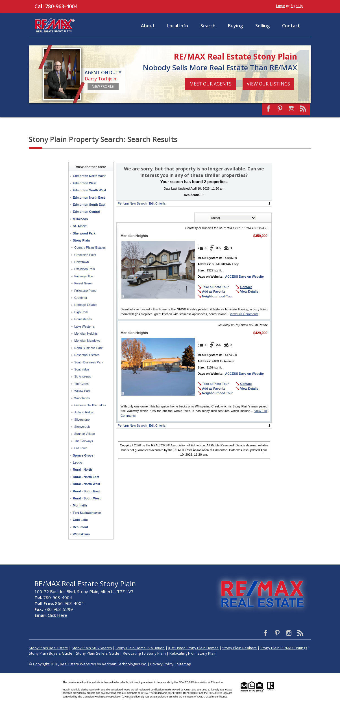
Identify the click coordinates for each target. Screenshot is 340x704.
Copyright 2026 (45, 663)
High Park (81, 312)
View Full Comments (244, 314)
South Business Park (88, 362)
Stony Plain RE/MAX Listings (283, 647)
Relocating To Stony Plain (144, 653)
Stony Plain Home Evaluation (140, 647)
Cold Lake (80, 519)
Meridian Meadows (87, 340)
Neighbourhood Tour (217, 296)
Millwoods (80, 219)
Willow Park (82, 390)
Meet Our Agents (210, 84)
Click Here (57, 615)
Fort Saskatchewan (87, 512)
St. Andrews (82, 376)
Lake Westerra (84, 326)
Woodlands (82, 398)
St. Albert (80, 226)
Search (207, 26)
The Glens (81, 383)
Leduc (77, 462)
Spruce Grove (83, 455)
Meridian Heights (86, 333)
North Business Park (88, 348)
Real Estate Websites (78, 663)
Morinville (80, 505)
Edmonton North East (89, 197)
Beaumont (80, 527)
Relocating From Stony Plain (193, 653)
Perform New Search (132, 203)
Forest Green (83, 283)
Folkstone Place (85, 290)
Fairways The (83, 276)
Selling (262, 26)
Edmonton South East (89, 204)
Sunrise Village (84, 433)
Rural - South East (86, 491)
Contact (291, 26)
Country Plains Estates (90, 247)
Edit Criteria (157, 203)
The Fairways (83, 441)
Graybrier (80, 297)
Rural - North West (86, 484)
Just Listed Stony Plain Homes (193, 647)
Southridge (81, 369)
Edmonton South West (89, 190)
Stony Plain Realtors (239, 647)
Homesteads (83, 319)
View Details (249, 291)
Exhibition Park (84, 269)
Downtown (81, 262)
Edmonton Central (86, 211)
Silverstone (82, 419)
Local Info (177, 26)
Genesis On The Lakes (90, 405)
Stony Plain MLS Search (92, 647)
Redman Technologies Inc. (124, 663)
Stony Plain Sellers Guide (97, 653)
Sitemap (184, 663)
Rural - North (82, 469)
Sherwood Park (84, 233)
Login (280, 5)
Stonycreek (82, 426)
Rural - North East (86, 477)
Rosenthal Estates (86, 355)
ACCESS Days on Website (244, 276)
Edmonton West (85, 183)
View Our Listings (268, 84)
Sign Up (297, 5)
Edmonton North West (89, 175)
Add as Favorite (214, 291)
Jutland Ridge (83, 412)
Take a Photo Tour (215, 287)
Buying (235, 26)
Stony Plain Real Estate (48, 647)
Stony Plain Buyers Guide (50, 653)
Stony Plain (81, 240)
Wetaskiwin (81, 534)
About (148, 26)
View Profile (103, 86)
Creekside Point (85, 254)
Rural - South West (87, 498)
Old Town (80, 448)
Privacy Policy (161, 663)
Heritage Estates (85, 304)
